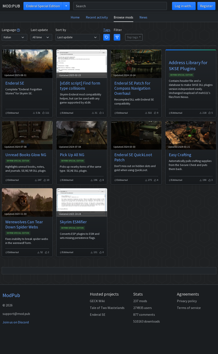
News (143, 17)
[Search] (120, 6)
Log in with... (184, 6)
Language (11, 30)
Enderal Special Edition (43, 6)
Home (75, 17)
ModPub (11, 295)
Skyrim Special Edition (181, 75)
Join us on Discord (16, 322)
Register (206, 6)
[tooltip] (18, 30)
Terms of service (189, 308)
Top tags (132, 37)
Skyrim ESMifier (73, 221)
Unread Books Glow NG (25, 154)
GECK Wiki (97, 301)
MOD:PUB (11, 5)
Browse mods (123, 17)
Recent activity (97, 17)
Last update (39, 30)
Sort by (61, 30)
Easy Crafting (180, 154)
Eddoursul (13, 112)
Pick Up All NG (72, 154)
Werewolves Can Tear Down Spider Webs (24, 224)
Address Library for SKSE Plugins (188, 65)
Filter (118, 30)
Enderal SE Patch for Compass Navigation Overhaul (132, 88)
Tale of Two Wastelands (107, 308)
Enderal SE (14, 83)
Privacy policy (187, 301)
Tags (106, 30)
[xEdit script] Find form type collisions (80, 86)
